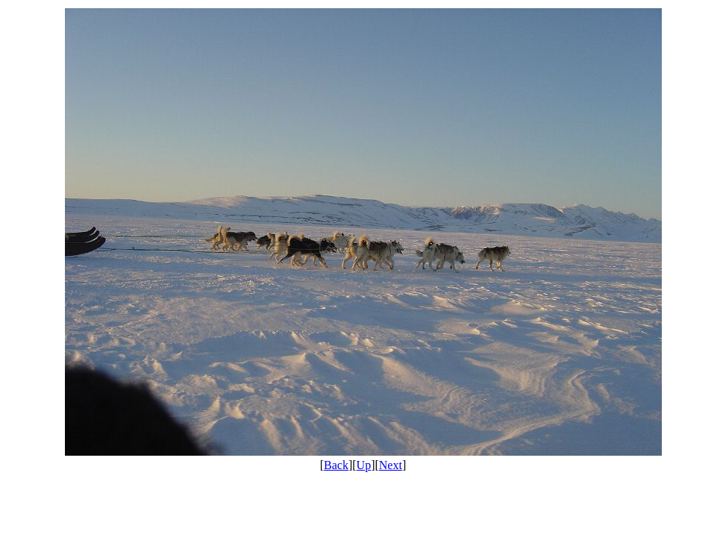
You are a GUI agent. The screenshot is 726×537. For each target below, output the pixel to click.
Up (364, 465)
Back (336, 465)
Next (390, 465)
